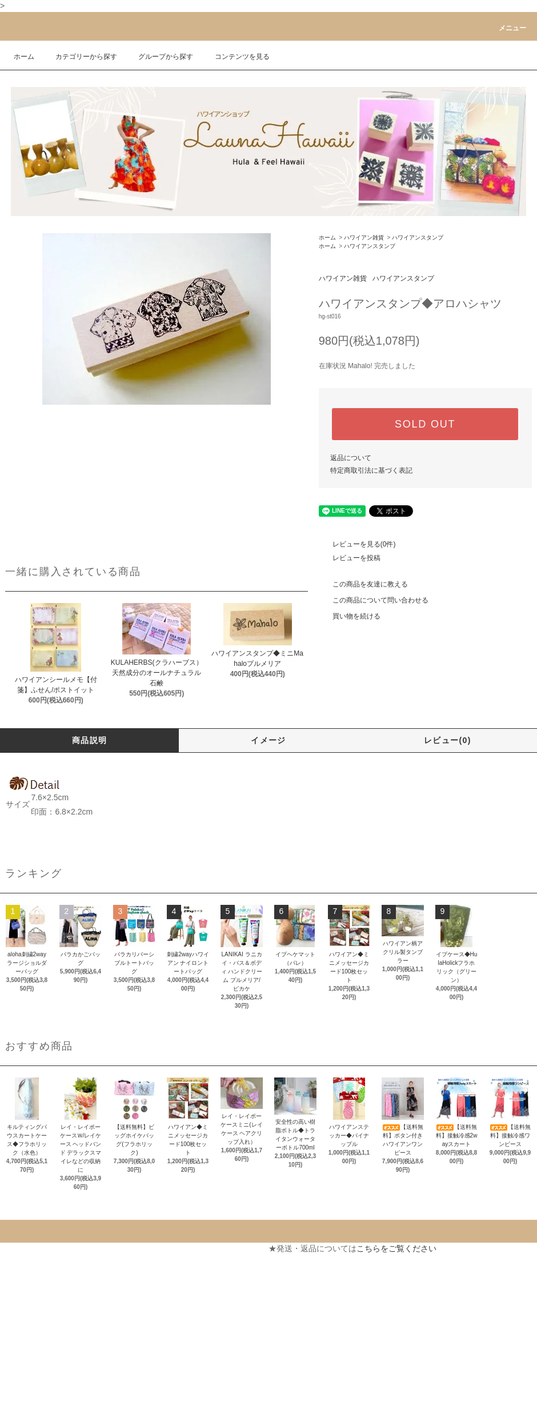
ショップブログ (33, 1392)
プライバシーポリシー (45, 1351)
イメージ (268, 740)
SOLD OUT (425, 424)
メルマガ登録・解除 (41, 1371)
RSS (13, 1413)
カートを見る (163, 1269)
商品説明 (89, 740)
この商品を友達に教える (363, 584)
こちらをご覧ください (396, 1248)
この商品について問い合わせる (373, 600)
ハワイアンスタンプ (417, 237)
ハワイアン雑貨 (364, 237)
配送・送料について (41, 1289)
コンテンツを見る (235, 57)
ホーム (24, 57)
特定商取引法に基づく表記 (371, 470)
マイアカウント (167, 1248)
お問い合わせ (163, 1289)
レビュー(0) (447, 740)
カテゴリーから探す (79, 57)
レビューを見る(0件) (357, 544)
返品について (350, 458)
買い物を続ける (349, 616)
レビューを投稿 (349, 558)
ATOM (39, 1413)
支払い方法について (41, 1269)
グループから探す (159, 57)
